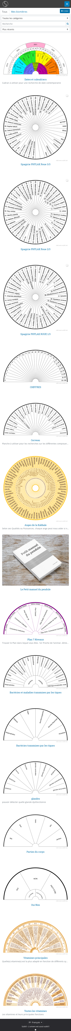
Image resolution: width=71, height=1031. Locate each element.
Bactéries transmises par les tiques (35, 745)
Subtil (24, 1026)
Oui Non (35, 904)
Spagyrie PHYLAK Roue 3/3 (35, 164)
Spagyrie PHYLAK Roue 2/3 (35, 249)
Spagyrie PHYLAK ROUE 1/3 (35, 333)
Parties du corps (35, 851)
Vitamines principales (35, 957)
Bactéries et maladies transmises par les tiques (35, 692)
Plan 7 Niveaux (35, 639)
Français (35, 1022)
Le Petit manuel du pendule (35, 589)
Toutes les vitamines (35, 1010)
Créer (65, 11)
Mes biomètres (19, 11)
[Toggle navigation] (67, 4)
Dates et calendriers (36, 79)
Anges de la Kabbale (36, 524)
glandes (35, 798)
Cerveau (35, 440)
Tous (4, 11)
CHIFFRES (35, 387)
